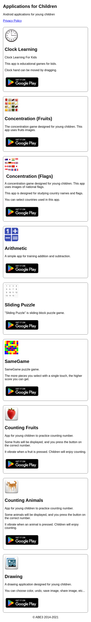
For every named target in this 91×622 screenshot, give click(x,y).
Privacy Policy (12, 20)
